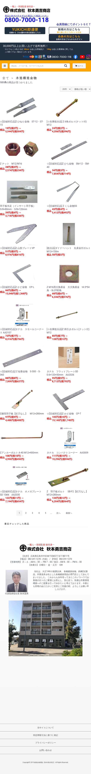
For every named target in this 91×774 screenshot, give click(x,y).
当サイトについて (45, 727)
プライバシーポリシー (45, 742)
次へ (58, 513)
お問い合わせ (45, 750)
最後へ (69, 513)
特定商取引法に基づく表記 (45, 735)
